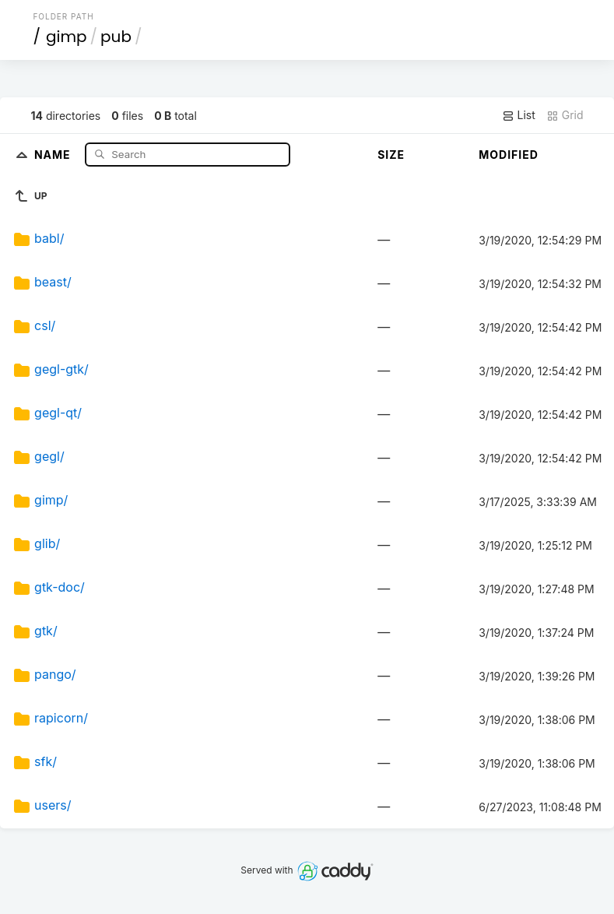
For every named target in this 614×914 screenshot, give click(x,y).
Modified (509, 154)
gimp (66, 36)
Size (391, 154)
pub (116, 36)
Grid (565, 115)
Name (54, 153)
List (518, 115)
